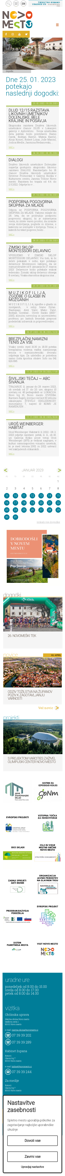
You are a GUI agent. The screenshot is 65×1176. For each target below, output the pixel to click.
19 (32, 502)
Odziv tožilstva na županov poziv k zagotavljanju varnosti (30, 695)
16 (6, 502)
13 (41, 495)
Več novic (45, 708)
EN (23, 3)
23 (6, 510)
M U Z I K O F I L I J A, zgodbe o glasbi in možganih (27, 296)
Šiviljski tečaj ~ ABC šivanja (29, 380)
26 (32, 510)
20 (41, 502)
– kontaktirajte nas (46, 4)
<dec (5, 470)
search (9, 3)
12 (32, 495)
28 (49, 510)
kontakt (16, 3)
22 (58, 502)
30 (6, 517)
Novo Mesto (25, 19)
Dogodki (9, 71)
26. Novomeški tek (22, 636)
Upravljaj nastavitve (32, 1167)
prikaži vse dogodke (48, 522)
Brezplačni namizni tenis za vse (28, 341)
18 (23, 502)
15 (58, 495)
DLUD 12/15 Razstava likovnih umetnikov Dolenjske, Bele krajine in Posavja (29, 115)
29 (58, 510)
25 (23, 510)
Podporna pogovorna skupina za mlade (30, 204)
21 (49, 502)
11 (23, 495)
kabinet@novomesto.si (22, 1066)
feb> (59, 470)
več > (11, 147)
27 (41, 510)
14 (49, 495)
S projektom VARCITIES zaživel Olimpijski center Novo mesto (32, 760)
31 (15, 517)
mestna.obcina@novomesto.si (25, 1030)
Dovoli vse (33, 1141)
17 (15, 502)
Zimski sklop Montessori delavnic (30, 249)
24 (15, 510)
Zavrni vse (33, 1157)
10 (15, 495)
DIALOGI (16, 160)
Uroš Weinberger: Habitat (26, 426)
